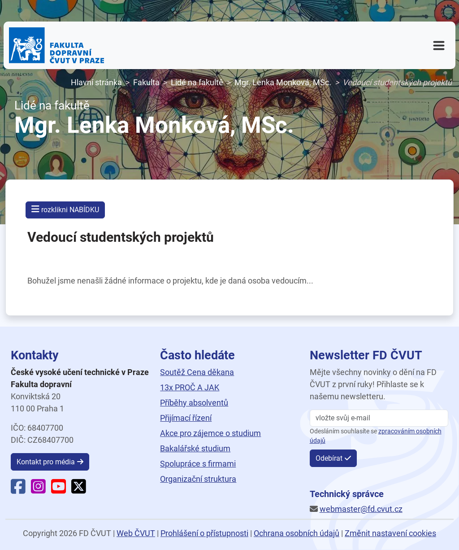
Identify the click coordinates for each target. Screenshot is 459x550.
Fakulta (146, 82)
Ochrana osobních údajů (296, 533)
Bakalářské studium (195, 448)
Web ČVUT (136, 533)
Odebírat (329, 458)
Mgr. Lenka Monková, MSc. (282, 82)
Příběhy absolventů (194, 402)
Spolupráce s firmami (198, 463)
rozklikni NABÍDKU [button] (65, 209)
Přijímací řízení (186, 418)
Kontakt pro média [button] (46, 462)
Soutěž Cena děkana (197, 372)
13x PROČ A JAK (189, 387)
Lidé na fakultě (197, 82)
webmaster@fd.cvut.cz (361, 509)
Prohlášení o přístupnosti (204, 533)
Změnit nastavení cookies (390, 533)
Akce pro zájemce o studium (210, 433)
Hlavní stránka (96, 82)
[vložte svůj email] (379, 418)
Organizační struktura (198, 479)
